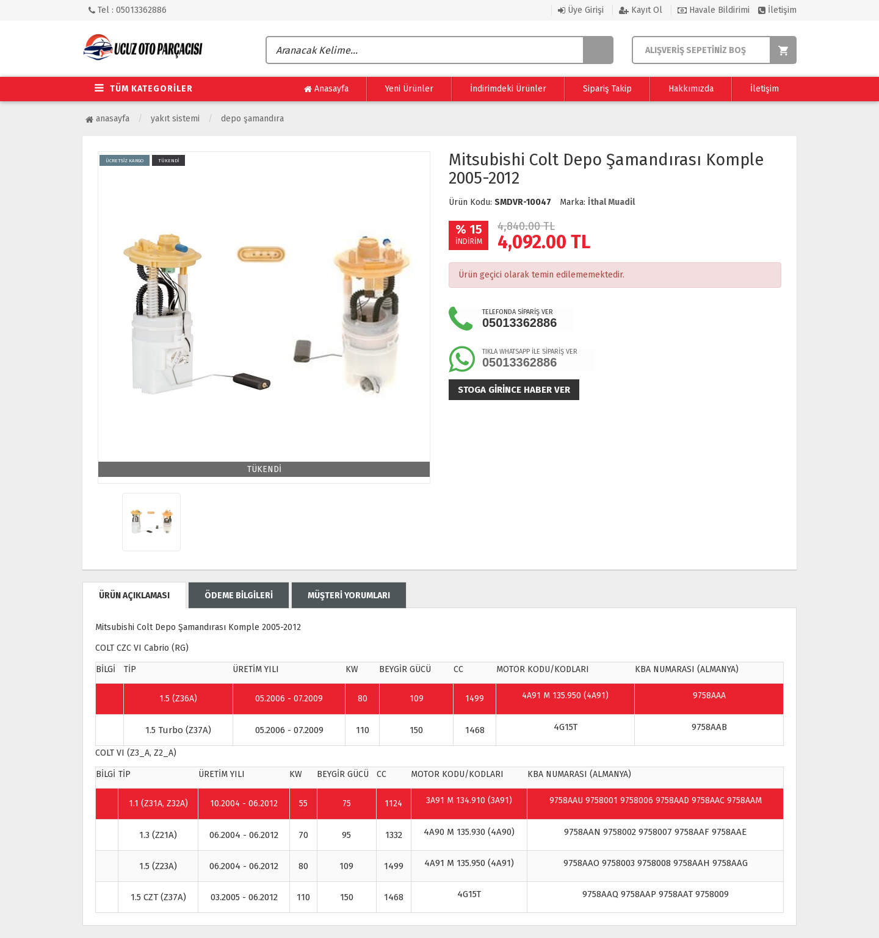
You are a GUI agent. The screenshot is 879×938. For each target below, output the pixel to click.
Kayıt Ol (640, 10)
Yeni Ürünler (409, 89)
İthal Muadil (611, 202)
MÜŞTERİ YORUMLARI (349, 595)
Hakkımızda (691, 89)
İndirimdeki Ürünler (508, 89)
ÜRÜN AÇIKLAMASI (134, 595)
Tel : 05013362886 (128, 10)
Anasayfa (326, 89)
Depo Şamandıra (252, 118)
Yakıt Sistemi (175, 118)
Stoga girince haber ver (514, 389)
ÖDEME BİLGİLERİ (238, 595)
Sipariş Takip (607, 89)
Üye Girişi (581, 10)
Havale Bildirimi (714, 10)
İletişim (777, 10)
